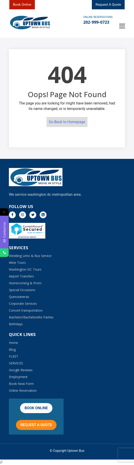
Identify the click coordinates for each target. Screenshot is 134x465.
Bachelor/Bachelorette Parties (31, 317)
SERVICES (16, 363)
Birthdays (16, 324)
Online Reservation (23, 390)
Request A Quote (108, 5)
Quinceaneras (19, 297)
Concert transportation (26, 310)
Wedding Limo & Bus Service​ (30, 256)
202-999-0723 (96, 22)
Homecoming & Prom (25, 283)
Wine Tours (17, 262)
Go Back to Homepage (67, 122)
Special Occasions (22, 290)
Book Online (22, 5)
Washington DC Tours (25, 269)
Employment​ (18, 377)
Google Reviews (21, 370)
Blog (12, 349)
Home (13, 342)
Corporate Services (23, 303)
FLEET (13, 356)
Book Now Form (21, 383)
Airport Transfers (21, 276)
